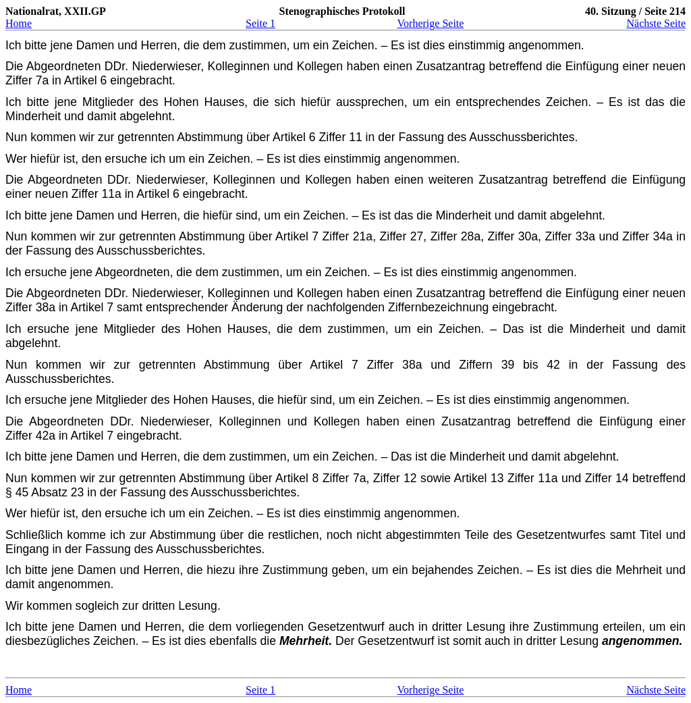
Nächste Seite (656, 23)
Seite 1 (260, 23)
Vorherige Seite (430, 23)
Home (18, 23)
